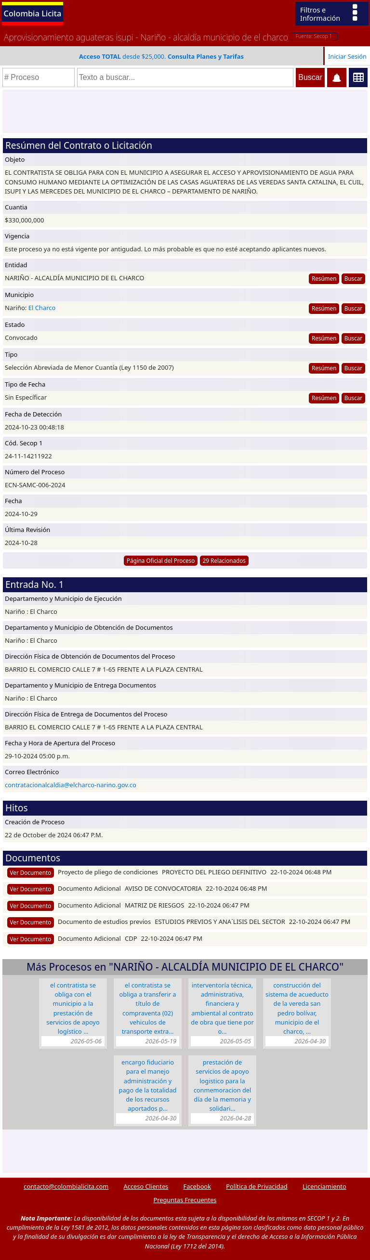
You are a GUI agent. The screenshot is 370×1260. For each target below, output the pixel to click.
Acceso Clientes (146, 1186)
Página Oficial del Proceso (161, 560)
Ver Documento (31, 872)
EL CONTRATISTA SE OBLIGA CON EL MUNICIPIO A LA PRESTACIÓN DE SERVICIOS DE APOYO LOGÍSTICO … (72, 1008)
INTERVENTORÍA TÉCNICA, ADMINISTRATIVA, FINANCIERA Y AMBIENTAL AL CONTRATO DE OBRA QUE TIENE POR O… (222, 1008)
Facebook (197, 1186)
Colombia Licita (33, 13)
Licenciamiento (324, 1186)
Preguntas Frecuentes (185, 1199)
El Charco (42, 307)
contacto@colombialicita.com (66, 1186)
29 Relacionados (224, 560)
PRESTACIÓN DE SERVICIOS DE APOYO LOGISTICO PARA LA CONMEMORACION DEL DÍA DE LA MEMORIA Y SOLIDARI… (222, 1085)
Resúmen (324, 278)
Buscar (353, 278)
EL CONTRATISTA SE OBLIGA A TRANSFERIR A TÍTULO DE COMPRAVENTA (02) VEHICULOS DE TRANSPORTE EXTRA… (147, 1008)
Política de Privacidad (256, 1186)
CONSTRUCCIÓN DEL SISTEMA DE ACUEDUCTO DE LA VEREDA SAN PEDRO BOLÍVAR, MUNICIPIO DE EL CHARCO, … (297, 1008)
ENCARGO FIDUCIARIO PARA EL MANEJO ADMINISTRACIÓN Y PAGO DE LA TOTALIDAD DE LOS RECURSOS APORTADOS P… (148, 1085)
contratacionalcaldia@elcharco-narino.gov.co (70, 784)
